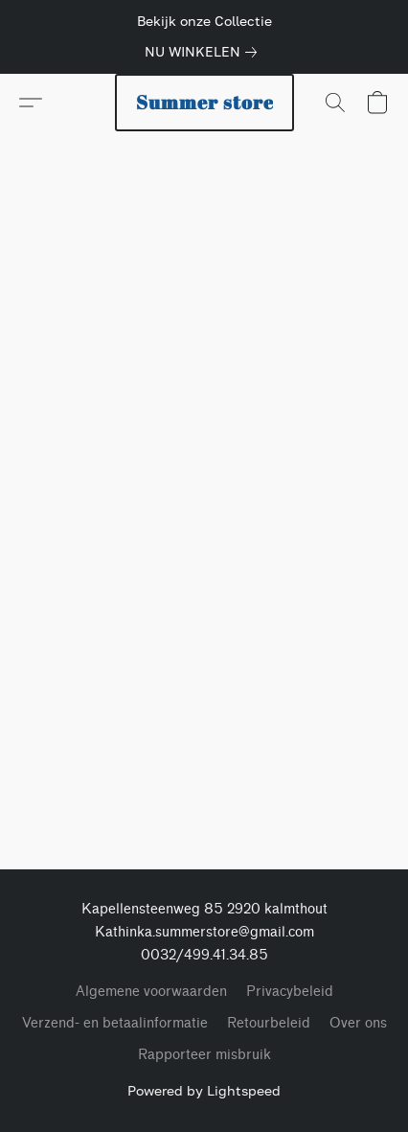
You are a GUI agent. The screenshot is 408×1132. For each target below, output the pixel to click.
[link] (204, 51)
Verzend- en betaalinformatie (115, 1023)
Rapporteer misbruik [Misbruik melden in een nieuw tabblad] (204, 1055)
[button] (204, 102)
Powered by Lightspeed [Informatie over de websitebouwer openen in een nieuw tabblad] (204, 1090)
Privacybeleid (289, 991)
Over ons (358, 1023)
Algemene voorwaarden (151, 991)
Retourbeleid (268, 1023)
